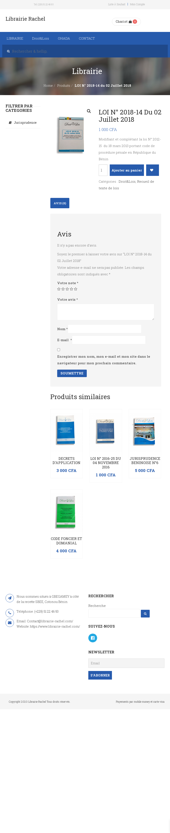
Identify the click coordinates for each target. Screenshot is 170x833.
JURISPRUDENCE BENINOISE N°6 (145, 460)
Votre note (67, 283)
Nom (62, 329)
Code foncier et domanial (66, 540)
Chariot (124, 21)
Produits (63, 85)
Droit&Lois (40, 38)
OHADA (64, 38)
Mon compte (137, 4)
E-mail (64, 340)
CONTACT (87, 38)
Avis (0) (60, 203)
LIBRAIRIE (15, 38)
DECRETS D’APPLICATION (66, 460)
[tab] (59, 203)
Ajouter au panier (126, 170)
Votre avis (67, 299)
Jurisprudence (25, 122)
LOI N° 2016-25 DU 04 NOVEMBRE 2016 (105, 463)
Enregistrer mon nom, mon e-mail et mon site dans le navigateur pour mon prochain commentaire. (103, 359)
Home (48, 85)
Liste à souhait (116, 4)
